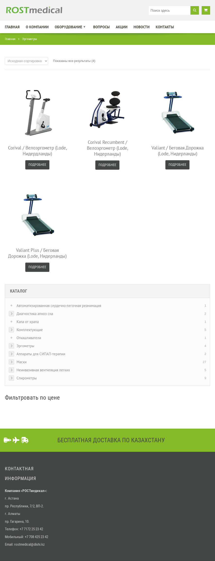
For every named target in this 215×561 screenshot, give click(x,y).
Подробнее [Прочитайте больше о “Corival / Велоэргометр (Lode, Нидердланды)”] (37, 165)
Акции (121, 27)
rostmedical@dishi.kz (29, 544)
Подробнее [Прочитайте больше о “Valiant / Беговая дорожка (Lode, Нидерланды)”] (177, 165)
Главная (12, 27)
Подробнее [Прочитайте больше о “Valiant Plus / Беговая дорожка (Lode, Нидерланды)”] (37, 267)
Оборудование (68, 27)
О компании (37, 27)
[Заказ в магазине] (26, 61)
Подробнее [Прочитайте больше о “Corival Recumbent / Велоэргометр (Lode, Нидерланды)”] (107, 165)
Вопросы (101, 27)
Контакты (165, 27)
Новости (142, 27)
